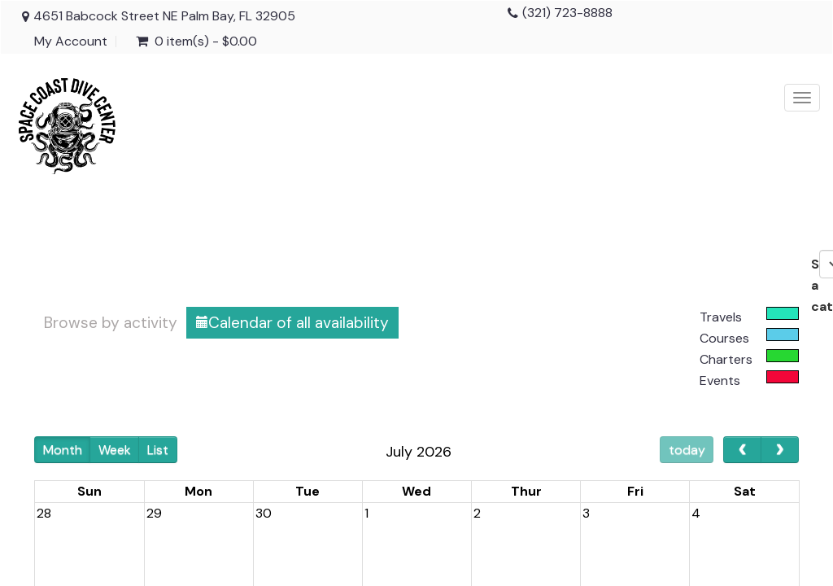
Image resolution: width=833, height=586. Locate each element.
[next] (780, 450)
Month (62, 449)
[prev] (742, 450)
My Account (70, 41)
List (157, 449)
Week (114, 449)
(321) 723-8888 (567, 12)
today (687, 449)
